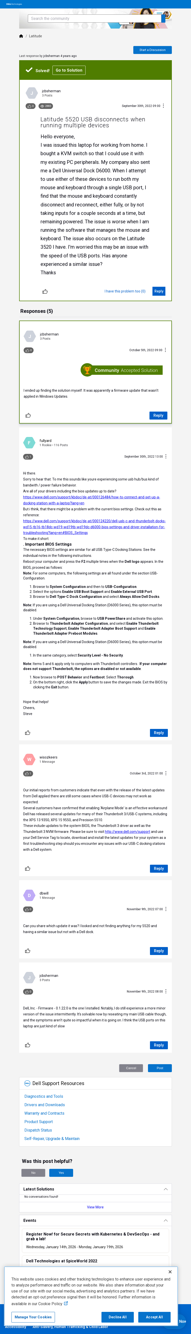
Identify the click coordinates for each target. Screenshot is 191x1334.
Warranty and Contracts (44, 1113)
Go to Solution (69, 70)
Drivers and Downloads (44, 1104)
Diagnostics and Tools (43, 1096)
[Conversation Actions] (163, 106)
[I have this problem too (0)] (125, 291)
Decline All (118, 1317)
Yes (61, 1173)
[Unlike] (45, 291)
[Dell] (21, 36)
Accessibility (15, 1327)
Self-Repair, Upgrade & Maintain (52, 1138)
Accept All (154, 1317)
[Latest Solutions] (95, 1189)
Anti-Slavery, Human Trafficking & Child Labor (70, 1327)
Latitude (35, 36)
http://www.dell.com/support (127, 832)
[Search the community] (95, 18)
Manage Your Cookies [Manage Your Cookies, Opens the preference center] (33, 1317)
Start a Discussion (153, 50)
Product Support (38, 1121)
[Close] (170, 1271)
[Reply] (158, 291)
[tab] (36, 311)
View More (95, 1207)
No (33, 1173)
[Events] (95, 1220)
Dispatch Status (38, 1130)
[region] (91, 1296)
